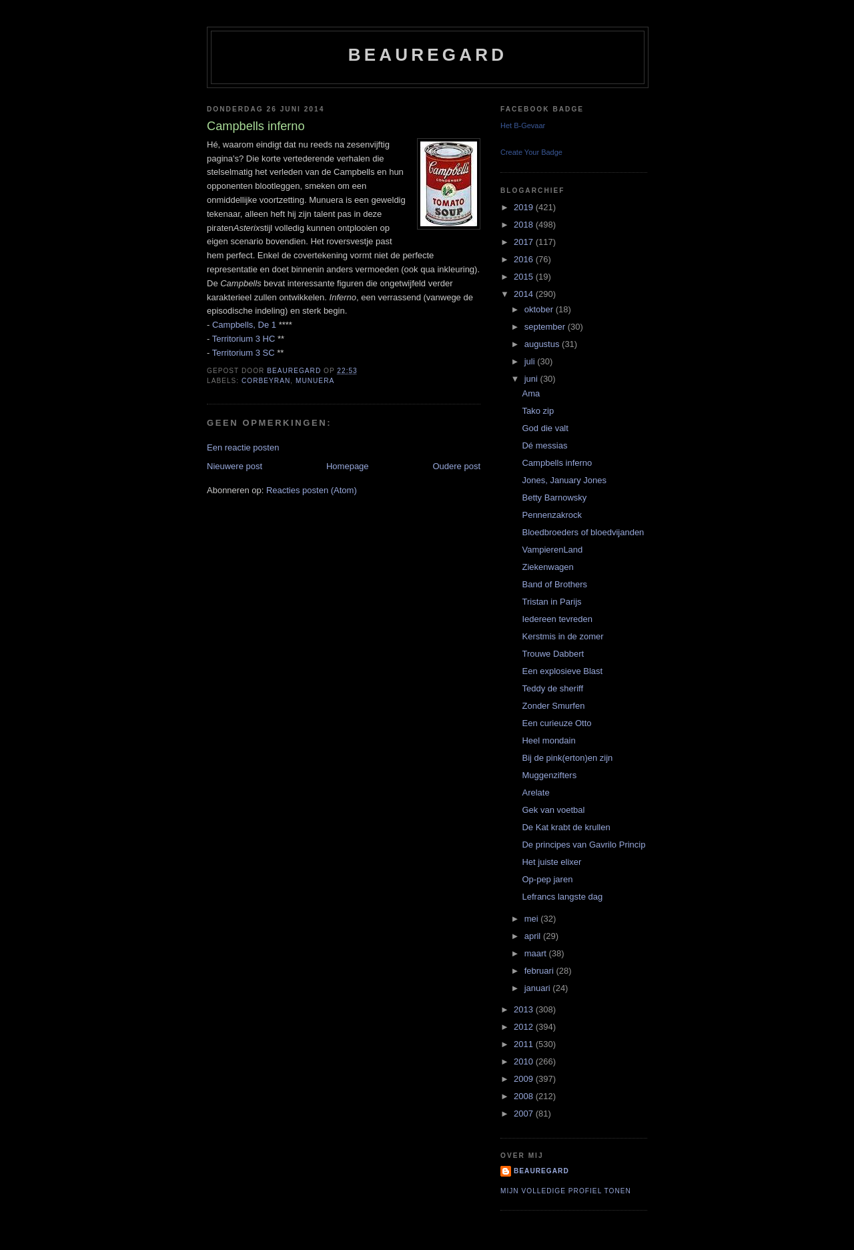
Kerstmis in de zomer (562, 636)
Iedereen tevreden (557, 619)
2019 (525, 207)
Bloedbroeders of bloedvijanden (583, 532)
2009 (525, 1079)
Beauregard (427, 55)
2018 (525, 225)
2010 (525, 1061)
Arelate (535, 793)
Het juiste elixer (551, 862)
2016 (525, 259)
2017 (525, 242)
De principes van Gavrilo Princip (583, 845)
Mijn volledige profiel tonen (565, 1191)
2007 (525, 1114)
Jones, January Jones (564, 480)
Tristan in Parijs (551, 602)
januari (538, 988)
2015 (525, 277)
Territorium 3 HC (244, 339)
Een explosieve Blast (562, 671)
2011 (525, 1044)
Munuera (315, 380)
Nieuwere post (234, 466)
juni (532, 379)
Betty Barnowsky (554, 498)
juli (531, 361)
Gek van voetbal (553, 810)
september (546, 327)
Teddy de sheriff (552, 688)
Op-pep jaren (547, 879)
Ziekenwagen (547, 567)
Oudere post (456, 466)
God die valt (545, 428)
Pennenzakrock (552, 515)
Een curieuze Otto (556, 723)
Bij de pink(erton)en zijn (567, 758)
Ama (531, 393)
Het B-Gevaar (522, 125)
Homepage (347, 466)
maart (536, 953)
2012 (525, 1027)
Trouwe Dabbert (553, 654)
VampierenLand (552, 550)
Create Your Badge (531, 152)
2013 (525, 1009)
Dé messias (544, 445)
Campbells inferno (557, 463)
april (533, 936)
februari (540, 971)
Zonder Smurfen (553, 706)
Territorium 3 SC (243, 353)
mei (532, 919)
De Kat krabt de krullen (566, 827)
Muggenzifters (549, 775)
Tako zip (538, 411)
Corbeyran (266, 380)
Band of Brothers (554, 584)
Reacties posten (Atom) (311, 490)
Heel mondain (548, 740)
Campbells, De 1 (244, 325)
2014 (525, 294)
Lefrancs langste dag (562, 897)
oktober (540, 309)
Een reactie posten (243, 447)
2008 (525, 1096)
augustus (543, 344)
